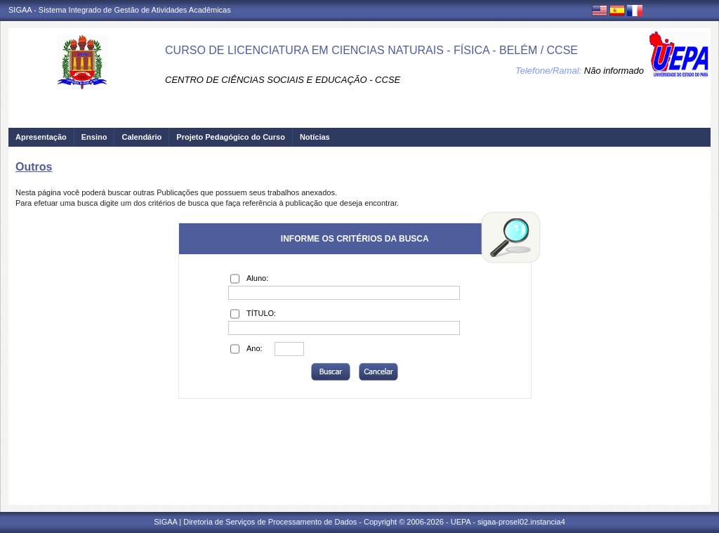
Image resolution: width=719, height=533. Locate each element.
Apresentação (41, 137)
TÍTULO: (253, 314)
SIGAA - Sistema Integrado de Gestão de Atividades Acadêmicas (119, 10)
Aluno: (249, 279)
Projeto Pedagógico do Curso (230, 137)
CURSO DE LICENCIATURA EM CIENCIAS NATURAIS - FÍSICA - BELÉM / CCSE (371, 50)
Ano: (246, 349)
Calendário (141, 137)
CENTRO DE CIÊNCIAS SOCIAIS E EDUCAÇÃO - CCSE (282, 79)
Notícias (315, 137)
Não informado (614, 70)
